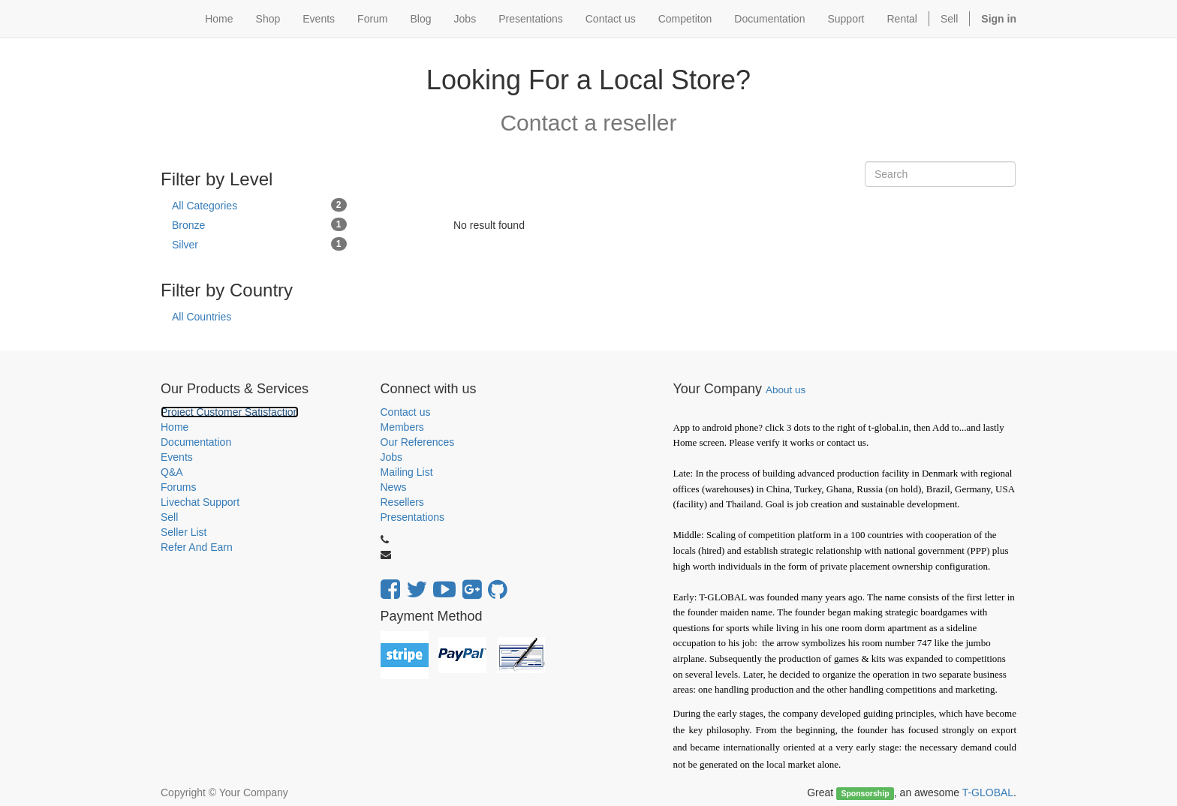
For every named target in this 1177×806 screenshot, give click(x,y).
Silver (259, 244)
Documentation (196, 442)
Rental (902, 19)
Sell (949, 19)
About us (785, 389)
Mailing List (407, 472)
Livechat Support (200, 502)
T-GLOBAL (987, 792)
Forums (178, 487)
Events (177, 457)
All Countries (201, 317)
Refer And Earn (197, 547)
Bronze (259, 224)
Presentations (413, 517)
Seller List (183, 532)
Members (402, 427)
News (394, 487)
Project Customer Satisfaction (230, 412)
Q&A (172, 472)
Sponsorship (865, 793)
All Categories (259, 205)
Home (174, 427)
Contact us (406, 412)
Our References (418, 442)
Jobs (392, 457)
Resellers (402, 502)
